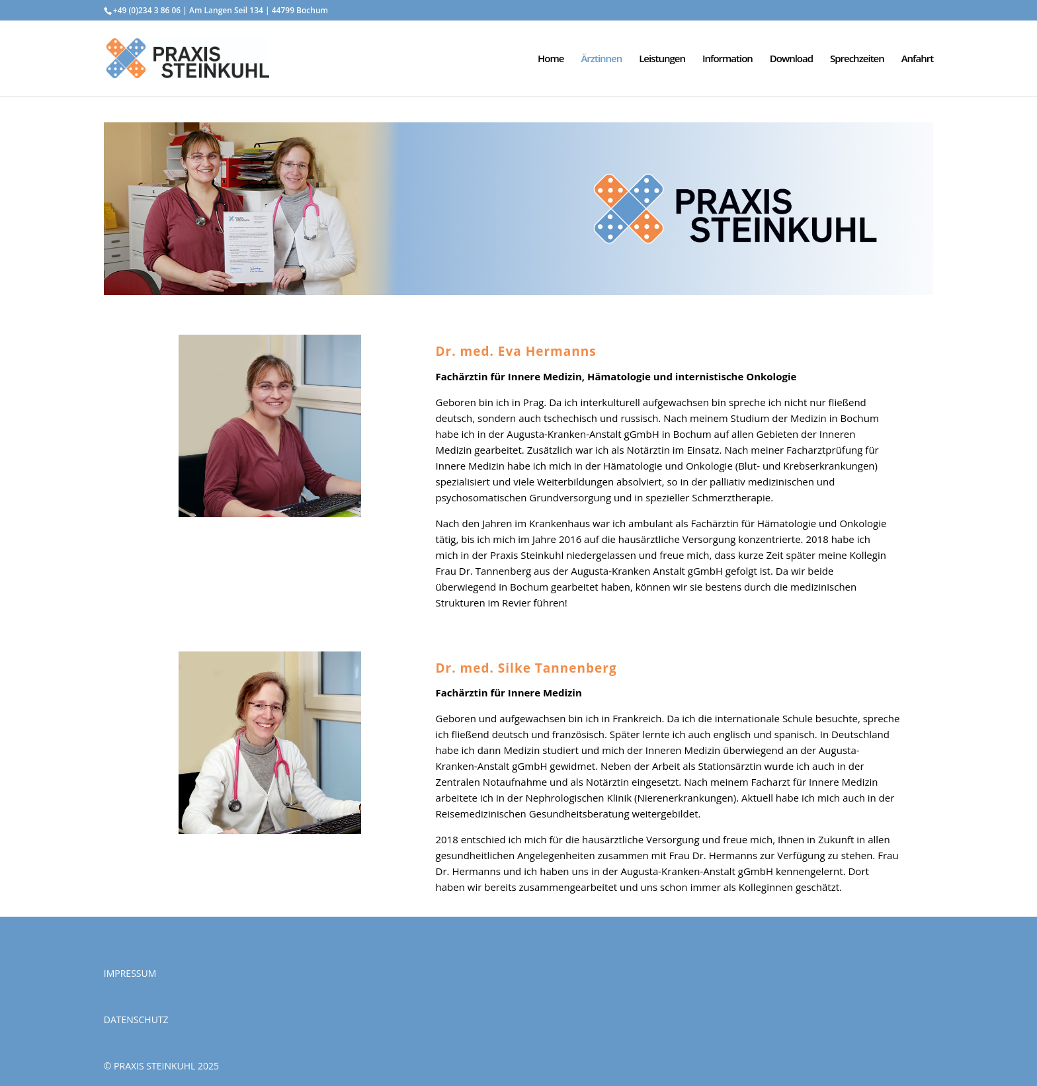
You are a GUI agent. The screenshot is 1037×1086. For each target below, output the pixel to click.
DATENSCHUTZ (136, 1019)
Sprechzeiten (857, 59)
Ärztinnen (601, 59)
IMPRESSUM (130, 973)
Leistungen (662, 59)
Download (791, 59)
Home (550, 59)
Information (727, 59)
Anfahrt (917, 59)
